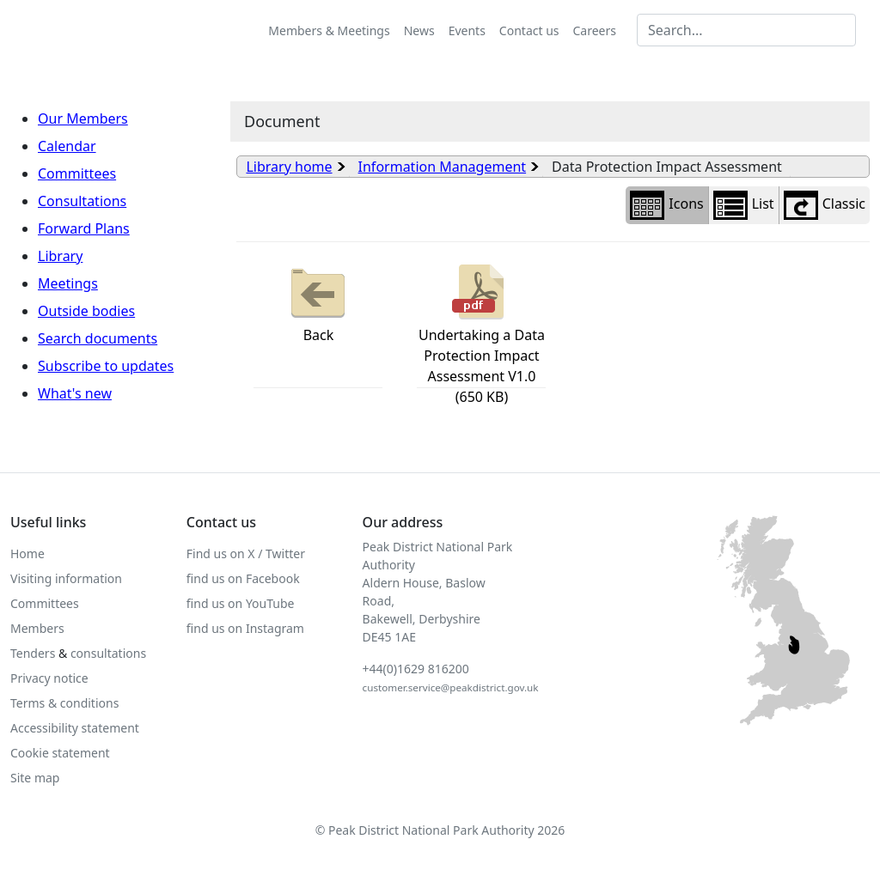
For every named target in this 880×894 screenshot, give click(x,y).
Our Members (83, 118)
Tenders (32, 653)
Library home (289, 166)
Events (467, 30)
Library (60, 255)
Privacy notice (49, 678)
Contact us (529, 30)
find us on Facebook (243, 578)
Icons (666, 205)
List (743, 205)
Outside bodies (86, 310)
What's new (75, 393)
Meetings (68, 283)
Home (27, 553)
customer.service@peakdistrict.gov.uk (451, 687)
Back (318, 301)
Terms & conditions (64, 703)
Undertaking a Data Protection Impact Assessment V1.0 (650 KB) (482, 332)
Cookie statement (60, 753)
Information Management (442, 166)
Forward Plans (84, 228)
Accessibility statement (74, 728)
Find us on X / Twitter (245, 553)
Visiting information (66, 578)
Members (37, 628)
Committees (77, 173)
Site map (34, 777)
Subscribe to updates (106, 365)
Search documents (97, 338)
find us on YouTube (240, 603)
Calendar (67, 146)
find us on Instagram (245, 628)
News (419, 30)
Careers (594, 30)
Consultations (82, 201)
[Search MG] (746, 30)
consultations (108, 653)
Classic (824, 205)
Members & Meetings (328, 30)
